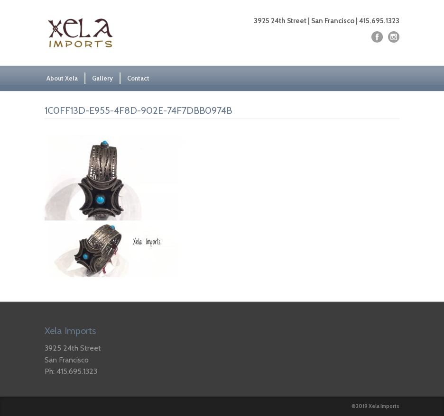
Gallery (102, 78)
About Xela (62, 78)
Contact (138, 78)
